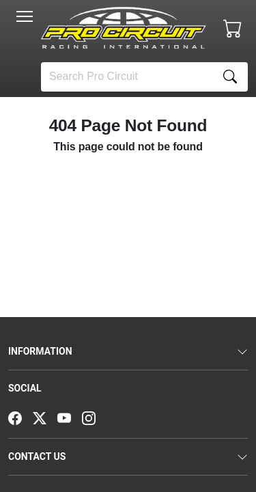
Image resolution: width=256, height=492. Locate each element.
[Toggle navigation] (24, 16)
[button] (24, 16)
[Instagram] (94, 417)
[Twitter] (45, 417)
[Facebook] (20, 417)
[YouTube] (69, 417)
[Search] (127, 77)
